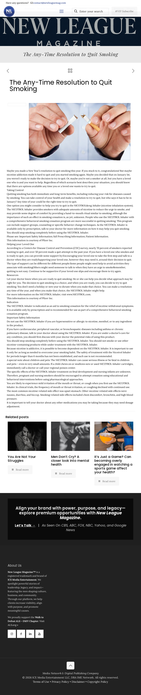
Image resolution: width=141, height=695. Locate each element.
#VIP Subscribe (124, 11)
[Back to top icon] (70, 665)
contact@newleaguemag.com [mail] (49, 2)
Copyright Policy (97, 681)
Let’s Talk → (25, 525)
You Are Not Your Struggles (22, 458)
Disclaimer (78, 681)
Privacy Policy (60, 681)
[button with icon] (12, 634)
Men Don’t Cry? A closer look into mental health (70, 460)
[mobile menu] (61, 11)
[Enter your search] (90, 11)
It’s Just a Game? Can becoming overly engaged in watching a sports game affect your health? (113, 464)
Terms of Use (41, 681)
